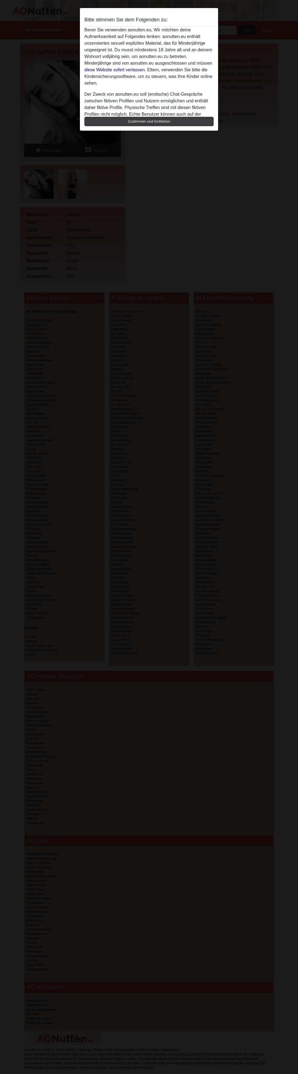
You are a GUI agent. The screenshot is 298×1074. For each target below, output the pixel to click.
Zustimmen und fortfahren (149, 121)
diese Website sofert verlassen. (115, 69)
